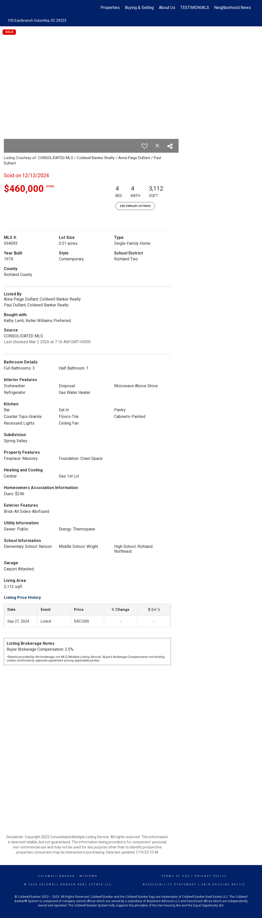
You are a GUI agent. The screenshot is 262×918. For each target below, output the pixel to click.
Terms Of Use (175, 876)
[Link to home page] (9, 7)
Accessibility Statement (170, 884)
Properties (110, 7)
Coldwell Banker (56, 876)
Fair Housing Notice (223, 884)
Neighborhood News (232, 7)
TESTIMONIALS (194, 7)
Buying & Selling (139, 7)
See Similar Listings (135, 206)
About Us (167, 7)
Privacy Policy (211, 876)
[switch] (144, 146)
